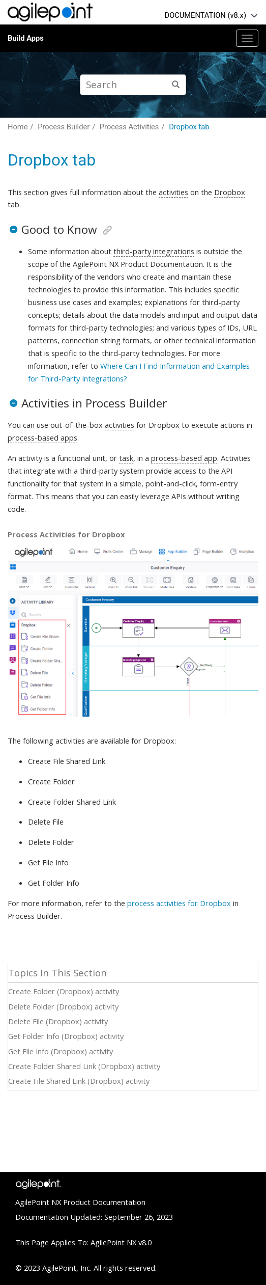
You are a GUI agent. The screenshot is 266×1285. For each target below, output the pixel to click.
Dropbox (229, 192)
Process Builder (64, 126)
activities (173, 192)
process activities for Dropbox (179, 903)
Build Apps (26, 38)
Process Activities (129, 126)
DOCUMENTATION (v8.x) (205, 15)
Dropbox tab (189, 126)
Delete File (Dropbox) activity (58, 1021)
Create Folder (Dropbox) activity (63, 991)
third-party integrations (153, 251)
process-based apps (42, 437)
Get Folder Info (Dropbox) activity (66, 1036)
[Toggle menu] (247, 38)
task (126, 458)
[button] (13, 229)
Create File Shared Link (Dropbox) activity (79, 1081)
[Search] (175, 84)
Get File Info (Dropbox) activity (60, 1051)
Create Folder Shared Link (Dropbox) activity (84, 1066)
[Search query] (133, 84)
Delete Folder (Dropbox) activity (63, 1006)
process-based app (184, 458)
